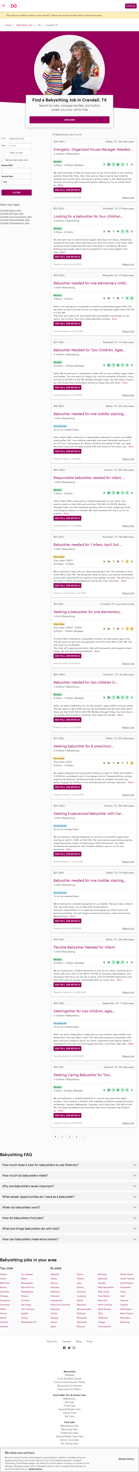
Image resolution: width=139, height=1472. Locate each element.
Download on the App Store (69, 1360)
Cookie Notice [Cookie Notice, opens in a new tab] (35, 1469)
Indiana (80, 1278)
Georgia (54, 1317)
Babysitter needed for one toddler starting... (90, 414)
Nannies (69, 1402)
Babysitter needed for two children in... (86, 682)
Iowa (79, 1283)
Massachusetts (84, 1309)
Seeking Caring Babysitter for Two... (83, 1075)
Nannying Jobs (69, 1429)
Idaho (53, 1326)
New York (102, 1300)
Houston (4, 1326)
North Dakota (104, 1309)
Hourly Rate (7, 176)
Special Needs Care (69, 1409)
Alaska (53, 1278)
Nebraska (102, 1278)
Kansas (80, 1287)
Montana (102, 1274)
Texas (123, 1291)
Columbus (5, 1304)
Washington (126, 1309)
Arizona (54, 1283)
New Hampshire (106, 1287)
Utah (122, 1296)
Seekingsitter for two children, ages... (85, 1011)
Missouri (81, 1326)
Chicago (4, 1296)
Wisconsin (125, 1317)
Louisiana (81, 1296)
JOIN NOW (69, 120)
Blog (78, 1341)
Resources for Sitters (69, 1389)
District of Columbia (60, 1304)
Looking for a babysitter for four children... (89, 216)
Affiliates (69, 1375)
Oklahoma (103, 1317)
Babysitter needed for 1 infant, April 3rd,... (88, 544)
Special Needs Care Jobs (69, 1436)
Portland (25, 1300)
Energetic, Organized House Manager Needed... (93, 149)
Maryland (81, 1304)
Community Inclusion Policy (69, 1382)
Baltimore (4, 1283)
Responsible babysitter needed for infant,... (89, 477)
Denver (3, 1313)
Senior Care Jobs (69, 1439)
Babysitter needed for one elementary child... (91, 283)
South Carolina (127, 1278)
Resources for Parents (69, 1385)
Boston (3, 1287)
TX (39, 25)
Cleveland (5, 1300)
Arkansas (54, 1287)
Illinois (80, 1274)
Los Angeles (27, 1274)
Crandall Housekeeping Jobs (14, 223)
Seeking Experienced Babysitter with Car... (89, 813)
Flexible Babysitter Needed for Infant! (84, 947)
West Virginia (126, 1313)
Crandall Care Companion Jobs (16, 216)
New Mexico (104, 1296)
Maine (80, 1300)
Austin (3, 1278)
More (60, 185)
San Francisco (28, 1309)
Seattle (24, 1313)
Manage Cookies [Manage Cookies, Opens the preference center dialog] (126, 1459)
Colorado (54, 1296)
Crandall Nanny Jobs (10, 210)
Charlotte (4, 1291)
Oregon (101, 1322)
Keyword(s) (7, 165)
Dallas (3, 1309)
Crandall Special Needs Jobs (15, 219)
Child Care (69, 1405)
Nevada (102, 1283)
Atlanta (3, 1274)
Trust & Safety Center (69, 1378)
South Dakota (126, 1283)
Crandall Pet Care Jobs (11, 213)
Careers (66, 1341)
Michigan (81, 1313)
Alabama (54, 1274)
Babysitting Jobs (25, 25)
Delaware (55, 1309)
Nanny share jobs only (17, 160)
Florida (53, 1313)
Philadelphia (27, 1291)
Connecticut (56, 1300)
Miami (24, 1278)
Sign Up (130, 6)
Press (90, 1341)
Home (8, 25)
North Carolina (105, 1304)
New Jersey (103, 1291)
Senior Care (69, 1412)
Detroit (3, 1317)
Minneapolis (27, 1283)
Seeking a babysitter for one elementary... (88, 612)
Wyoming (124, 1322)
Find (3, 138)
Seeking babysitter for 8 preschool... (84, 746)
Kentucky (81, 1291)
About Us (52, 1341)
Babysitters (69, 1398)
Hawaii (53, 1322)
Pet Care (69, 1416)
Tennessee (125, 1287)
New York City (27, 1287)
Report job (128, 197)
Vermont (124, 1300)
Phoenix (25, 1296)
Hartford (4, 1322)
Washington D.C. (29, 1322)
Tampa (24, 1317)
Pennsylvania (104, 1326)
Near (3, 145)
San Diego (26, 1304)
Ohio (100, 1313)
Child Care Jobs (69, 1432)
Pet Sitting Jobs (69, 1443)
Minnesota (82, 1317)
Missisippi (82, 1322)
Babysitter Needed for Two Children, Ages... (90, 350)
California (55, 1291)
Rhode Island (126, 1274)
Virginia (124, 1304)
